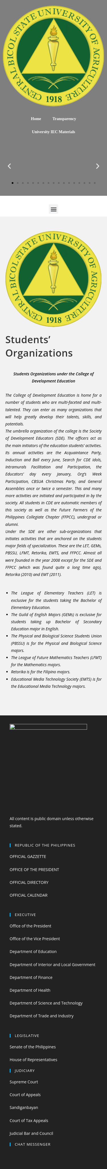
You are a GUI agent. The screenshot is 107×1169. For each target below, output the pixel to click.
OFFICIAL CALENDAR (29, 895)
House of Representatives (33, 1059)
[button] (12, 183)
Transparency (64, 119)
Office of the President (30, 926)
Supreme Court (24, 1081)
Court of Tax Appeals (29, 1120)
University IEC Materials (53, 132)
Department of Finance (31, 977)
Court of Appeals (25, 1094)
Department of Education (33, 951)
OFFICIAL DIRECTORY (29, 882)
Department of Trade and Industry (42, 1015)
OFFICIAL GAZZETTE (28, 856)
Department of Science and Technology (46, 1003)
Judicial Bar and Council (31, 1133)
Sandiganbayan (24, 1107)
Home (36, 119)
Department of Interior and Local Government (52, 964)
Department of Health (30, 990)
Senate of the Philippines (33, 1046)
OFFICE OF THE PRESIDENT (34, 869)
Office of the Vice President (35, 938)
